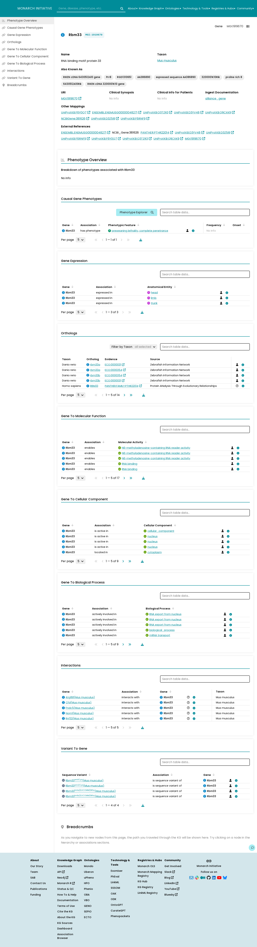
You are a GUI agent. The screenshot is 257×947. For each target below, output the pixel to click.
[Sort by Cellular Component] (174, 525)
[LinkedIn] (214, 877)
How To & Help (66, 894)
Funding (35, 894)
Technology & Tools (196, 8)
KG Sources (65, 923)
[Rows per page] (80, 239)
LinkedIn (171, 883)
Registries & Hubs (223, 8)
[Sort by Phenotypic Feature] (137, 225)
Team (34, 872)
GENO (88, 906)
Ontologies (173, 8)
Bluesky (170, 894)
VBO (87, 900)
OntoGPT (117, 905)
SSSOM (115, 888)
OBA (87, 894)
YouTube (171, 889)
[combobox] (91, 8)
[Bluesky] (225, 877)
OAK (113, 893)
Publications (38, 889)
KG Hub (142, 881)
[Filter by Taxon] (133, 346)
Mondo (88, 866)
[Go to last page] (130, 395)
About (132, 8)
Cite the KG (65, 911)
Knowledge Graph (151, 8)
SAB (32, 877)
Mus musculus (167, 60)
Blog (169, 877)
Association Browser (65, 936)
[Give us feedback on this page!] (252, 847)
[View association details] (192, 230)
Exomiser (117, 871)
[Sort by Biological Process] (172, 608)
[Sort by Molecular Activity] (145, 442)
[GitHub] (209, 877)
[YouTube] (219, 877)
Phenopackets (120, 916)
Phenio (88, 889)
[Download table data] (140, 240)
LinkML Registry (148, 893)
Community (245, 8)
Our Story (36, 866)
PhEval (115, 876)
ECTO (87, 917)
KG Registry (145, 887)
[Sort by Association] (99, 225)
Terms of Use (66, 906)
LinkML (115, 882)
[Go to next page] (124, 395)
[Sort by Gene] (72, 225)
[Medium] (202, 877)
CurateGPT (118, 910)
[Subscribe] (191, 877)
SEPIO (88, 911)
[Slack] (197, 877)
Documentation (67, 900)
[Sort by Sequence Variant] (89, 774)
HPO (87, 883)
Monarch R (66, 883)
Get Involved (172, 866)
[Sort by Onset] (243, 225)
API (61, 872)
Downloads (64, 866)
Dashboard (64, 928)
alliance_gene (215, 98)
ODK (113, 899)
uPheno (89, 877)
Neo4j (62, 877)
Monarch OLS (146, 866)
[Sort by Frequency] (223, 225)
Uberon (89, 872)
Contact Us (38, 883)
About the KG (66, 917)
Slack (169, 872)
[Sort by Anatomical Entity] (174, 286)
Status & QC (65, 889)
